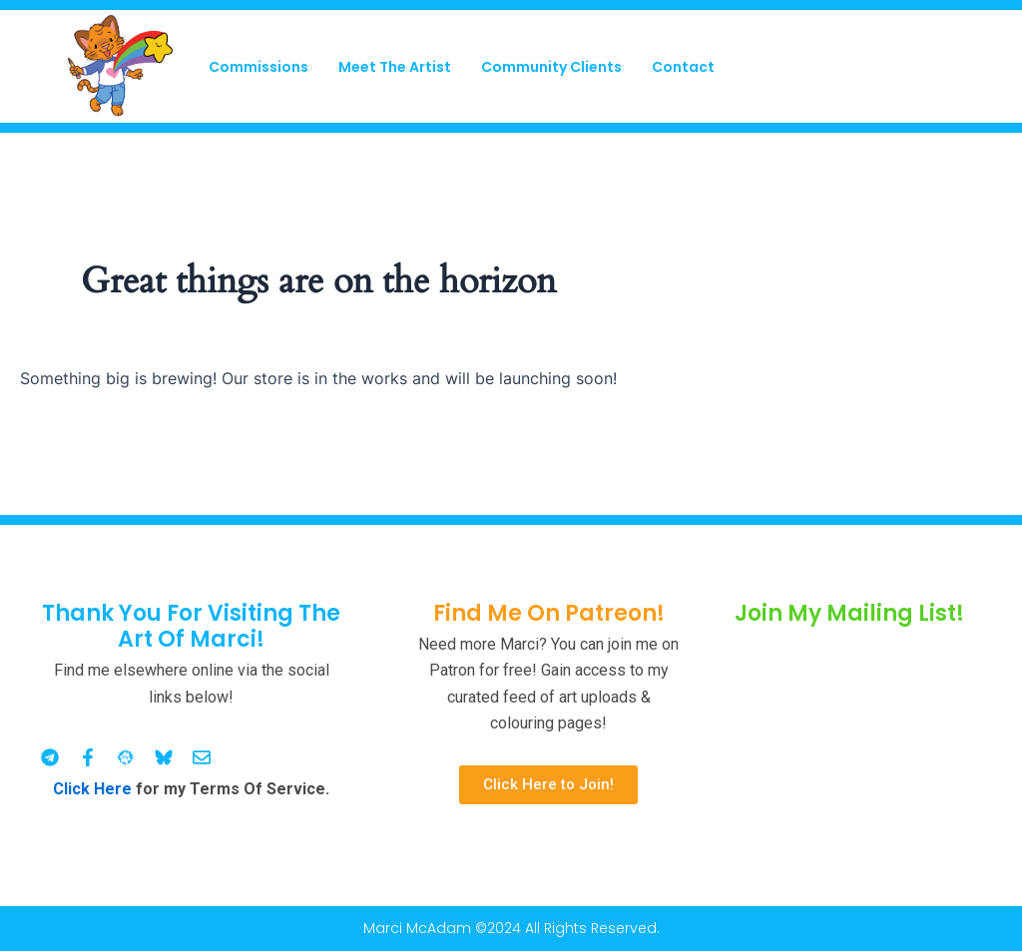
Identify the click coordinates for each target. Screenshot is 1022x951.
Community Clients (551, 67)
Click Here (92, 788)
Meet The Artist (394, 67)
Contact (683, 67)
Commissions (258, 67)
